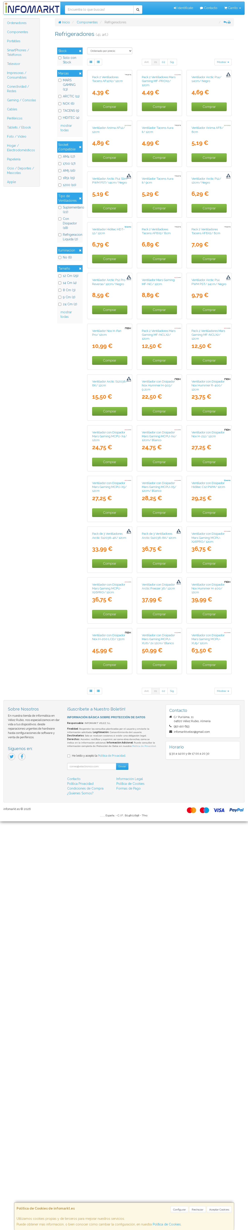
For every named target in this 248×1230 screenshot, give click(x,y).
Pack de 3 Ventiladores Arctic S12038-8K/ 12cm (159, 876)
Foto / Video (16, 136)
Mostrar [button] (223, 62)
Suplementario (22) (69, 210)
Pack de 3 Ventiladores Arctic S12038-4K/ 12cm (109, 876)
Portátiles (13, 41)
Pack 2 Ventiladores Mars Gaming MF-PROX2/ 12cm (158, 115)
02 (163, 62)
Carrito (232, 8)
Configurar (179, 1209)
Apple (11, 182)
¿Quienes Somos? (80, 1202)
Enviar (122, 1175)
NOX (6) (66, 103)
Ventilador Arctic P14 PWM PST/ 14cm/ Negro (209, 452)
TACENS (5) (68, 110)
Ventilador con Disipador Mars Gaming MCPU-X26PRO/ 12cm (208, 878)
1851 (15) (66, 178)
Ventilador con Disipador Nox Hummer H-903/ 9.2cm (158, 624)
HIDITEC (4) (68, 117)
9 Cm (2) (66, 297)
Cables (12, 109)
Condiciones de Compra (85, 1197)
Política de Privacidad (144, 1154)
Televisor (13, 64)
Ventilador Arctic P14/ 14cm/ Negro (206, 113)
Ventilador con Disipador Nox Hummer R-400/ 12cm (208, 624)
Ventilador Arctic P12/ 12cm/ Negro (206, 282)
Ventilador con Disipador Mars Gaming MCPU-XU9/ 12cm (208, 1048)
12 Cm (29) (68, 276)
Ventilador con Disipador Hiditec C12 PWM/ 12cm (208, 791)
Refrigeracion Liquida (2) (69, 237)
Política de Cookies (167, 1224)
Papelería (13, 159)
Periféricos (14, 118)
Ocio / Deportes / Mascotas (20, 170)
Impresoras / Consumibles (17, 75)
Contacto (208, 8)
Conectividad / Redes (18, 89)
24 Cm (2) (67, 304)
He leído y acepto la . (99, 1164)
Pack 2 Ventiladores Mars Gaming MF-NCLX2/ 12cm (158, 539)
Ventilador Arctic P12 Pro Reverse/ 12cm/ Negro (108, 452)
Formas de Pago (128, 1197)
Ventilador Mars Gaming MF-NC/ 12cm (158, 452)
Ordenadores (17, 23)
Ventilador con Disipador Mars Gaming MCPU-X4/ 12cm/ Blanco (159, 708)
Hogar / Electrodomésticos (21, 148)
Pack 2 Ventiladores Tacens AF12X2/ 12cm (107, 113)
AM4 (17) (66, 156)
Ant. (146, 62)
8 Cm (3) (67, 290)
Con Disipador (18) (67, 223)
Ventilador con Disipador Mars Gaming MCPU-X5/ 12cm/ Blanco (159, 793)
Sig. (172, 62)
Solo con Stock (67, 60)
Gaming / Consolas (21, 100)
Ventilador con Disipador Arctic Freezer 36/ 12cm (158, 961)
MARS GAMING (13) (67, 84)
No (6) (65, 257)
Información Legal (129, 1187)
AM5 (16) (66, 170)
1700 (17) (67, 163)
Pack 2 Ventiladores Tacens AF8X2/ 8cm (156, 367)
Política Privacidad (80, 1192)
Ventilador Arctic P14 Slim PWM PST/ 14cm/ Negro (109, 282)
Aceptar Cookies (219, 1209)
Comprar (109, 141)
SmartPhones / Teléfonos (18, 52)
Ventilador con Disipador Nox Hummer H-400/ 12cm (208, 963)
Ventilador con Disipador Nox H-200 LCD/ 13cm (108, 1045)
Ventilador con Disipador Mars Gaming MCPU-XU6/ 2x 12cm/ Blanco (158, 1048)
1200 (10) (67, 185)
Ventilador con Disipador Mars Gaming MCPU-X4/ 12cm (109, 708)
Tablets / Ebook (19, 127)
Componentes (17, 32)
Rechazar (197, 1209)
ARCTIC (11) (69, 96)
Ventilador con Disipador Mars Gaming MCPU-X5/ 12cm (109, 793)
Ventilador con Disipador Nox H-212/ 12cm (208, 706)
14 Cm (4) (67, 283)
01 (155, 62)
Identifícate (183, 8)
